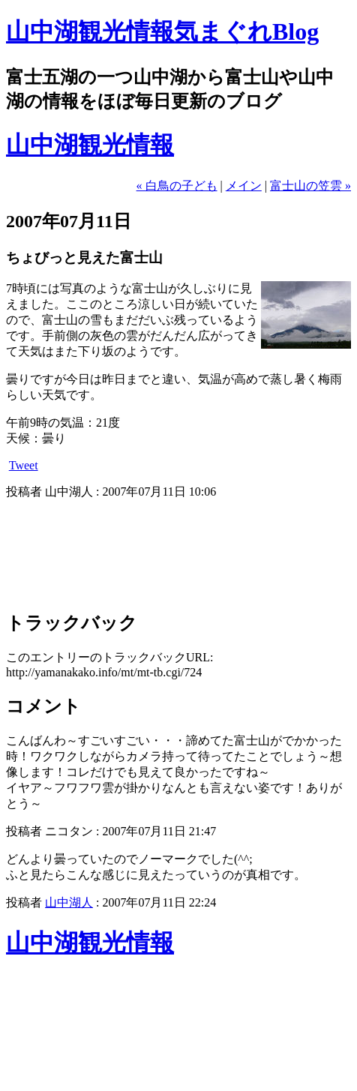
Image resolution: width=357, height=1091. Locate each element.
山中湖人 (69, 902)
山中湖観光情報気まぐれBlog (162, 31)
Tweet (23, 465)
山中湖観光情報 (90, 144)
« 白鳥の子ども (177, 185)
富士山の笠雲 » (310, 185)
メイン (244, 185)
